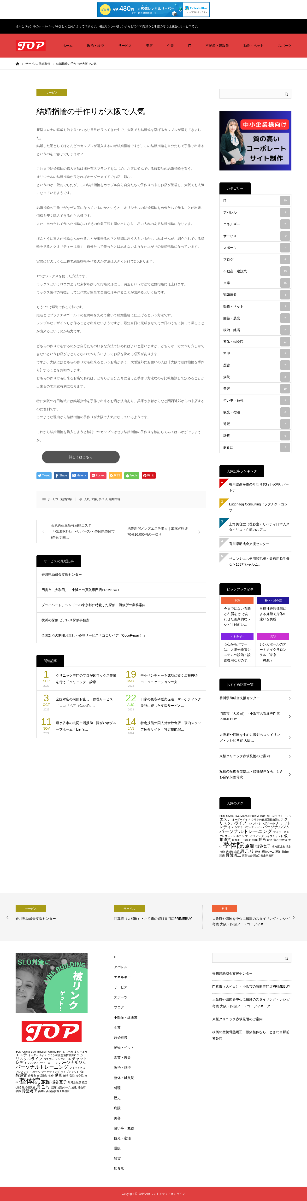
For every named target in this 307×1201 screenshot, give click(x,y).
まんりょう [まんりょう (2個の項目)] (284, 815)
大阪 (94, 501)
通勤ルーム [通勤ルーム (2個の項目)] (268, 851)
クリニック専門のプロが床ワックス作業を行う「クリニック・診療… (86, 681)
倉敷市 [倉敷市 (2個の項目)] (236, 839)
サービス (125, 45)
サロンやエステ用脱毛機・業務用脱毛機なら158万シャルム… (259, 561)
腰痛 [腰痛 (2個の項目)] (257, 851)
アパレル (256, 212)
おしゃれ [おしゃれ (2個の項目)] (271, 815)
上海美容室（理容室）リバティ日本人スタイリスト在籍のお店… (259, 527)
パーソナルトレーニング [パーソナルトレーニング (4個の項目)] (245, 831)
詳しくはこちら (112, 458)
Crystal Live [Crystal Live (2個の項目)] (233, 815)
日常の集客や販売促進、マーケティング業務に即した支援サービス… (171, 704)
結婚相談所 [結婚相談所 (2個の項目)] (232, 851)
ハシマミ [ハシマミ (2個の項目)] (237, 827)
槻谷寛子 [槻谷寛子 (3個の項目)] (263, 846)
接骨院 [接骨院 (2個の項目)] (283, 839)
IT (189, 45)
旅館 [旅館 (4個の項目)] (249, 846)
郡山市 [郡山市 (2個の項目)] (285, 851)
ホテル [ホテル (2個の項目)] (240, 836)
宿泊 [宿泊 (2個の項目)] (275, 839)
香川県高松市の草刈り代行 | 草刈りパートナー (259, 487)
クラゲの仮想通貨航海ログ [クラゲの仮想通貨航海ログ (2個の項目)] (267, 819)
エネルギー (256, 224)
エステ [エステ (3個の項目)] (225, 819)
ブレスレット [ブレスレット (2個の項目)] (227, 836)
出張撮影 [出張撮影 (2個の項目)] (246, 839)
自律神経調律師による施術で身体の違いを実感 (273, 614)
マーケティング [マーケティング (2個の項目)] (254, 836)
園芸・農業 (256, 318)
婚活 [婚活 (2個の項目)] (269, 839)
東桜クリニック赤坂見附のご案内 (244, 756)
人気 (87, 501)
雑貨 (256, 435)
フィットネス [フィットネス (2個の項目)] (281, 832)
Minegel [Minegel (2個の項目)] (245, 815)
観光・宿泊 (256, 412)
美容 (149, 45)
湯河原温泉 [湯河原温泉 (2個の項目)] (278, 846)
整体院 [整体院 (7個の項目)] (233, 845)
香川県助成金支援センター (61, 577)
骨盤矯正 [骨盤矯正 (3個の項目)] (233, 855)
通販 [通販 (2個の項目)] (278, 851)
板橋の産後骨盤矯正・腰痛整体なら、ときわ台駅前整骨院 (251, 774)
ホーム (68, 45)
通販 (256, 424)
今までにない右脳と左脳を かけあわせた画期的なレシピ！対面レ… (237, 617)
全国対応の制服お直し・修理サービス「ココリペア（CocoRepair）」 (94, 637)
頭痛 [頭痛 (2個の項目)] (222, 855)
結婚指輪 (114, 501)
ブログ (256, 259)
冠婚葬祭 (66, 501)
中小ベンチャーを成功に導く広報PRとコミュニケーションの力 (170, 681)
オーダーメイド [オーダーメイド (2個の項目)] (241, 819)
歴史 (256, 365)
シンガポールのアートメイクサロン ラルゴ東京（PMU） (273, 652)
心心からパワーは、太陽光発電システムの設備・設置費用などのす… (237, 652)
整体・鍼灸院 (256, 341)
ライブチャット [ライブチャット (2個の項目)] (274, 836)
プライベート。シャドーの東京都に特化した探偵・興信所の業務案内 (93, 607)
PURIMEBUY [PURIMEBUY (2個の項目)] (258, 815)
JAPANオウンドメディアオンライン (162, 1193)
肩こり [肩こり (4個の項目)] (247, 851)
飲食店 (256, 447)
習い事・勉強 (256, 400)
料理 (256, 353)
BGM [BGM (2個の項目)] (222, 815)
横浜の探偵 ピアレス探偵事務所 (65, 622)
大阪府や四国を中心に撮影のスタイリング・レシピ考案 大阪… (249, 737)
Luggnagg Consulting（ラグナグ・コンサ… (258, 507)
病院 (256, 377)
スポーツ (284, 45)
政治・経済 (95, 45)
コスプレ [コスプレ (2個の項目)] (252, 823)
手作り (103, 501)
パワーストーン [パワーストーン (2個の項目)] (252, 827)
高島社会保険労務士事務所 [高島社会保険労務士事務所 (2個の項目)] (258, 855)
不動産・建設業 (217, 45)
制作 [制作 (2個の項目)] (255, 839)
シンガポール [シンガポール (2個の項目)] (267, 823)
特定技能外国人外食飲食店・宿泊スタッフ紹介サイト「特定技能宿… (171, 728)
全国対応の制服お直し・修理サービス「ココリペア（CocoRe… (84, 704)
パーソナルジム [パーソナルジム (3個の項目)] (276, 827)
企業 (170, 45)
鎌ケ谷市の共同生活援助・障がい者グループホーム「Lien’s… (86, 728)
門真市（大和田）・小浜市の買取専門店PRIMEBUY (80, 592)
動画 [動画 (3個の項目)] (262, 840)
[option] (60, 917)
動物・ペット (253, 45)
